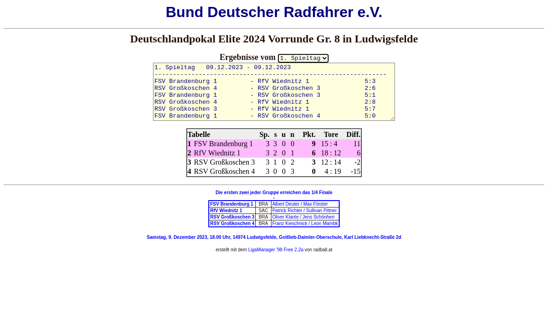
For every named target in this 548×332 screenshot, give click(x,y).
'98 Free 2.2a (289, 249)
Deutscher (243, 12)
